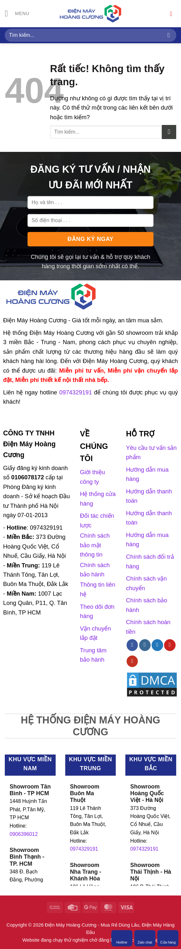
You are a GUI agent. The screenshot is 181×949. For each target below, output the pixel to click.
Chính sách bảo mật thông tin (95, 545)
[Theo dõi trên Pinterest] (170, 645)
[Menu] (17, 13)
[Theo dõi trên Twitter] (157, 645)
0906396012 (24, 834)
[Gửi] (168, 35)
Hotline (121, 938)
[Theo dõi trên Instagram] (145, 645)
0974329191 (84, 849)
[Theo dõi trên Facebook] (132, 645)
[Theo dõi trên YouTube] (132, 661)
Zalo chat (145, 938)
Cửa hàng (168, 938)
